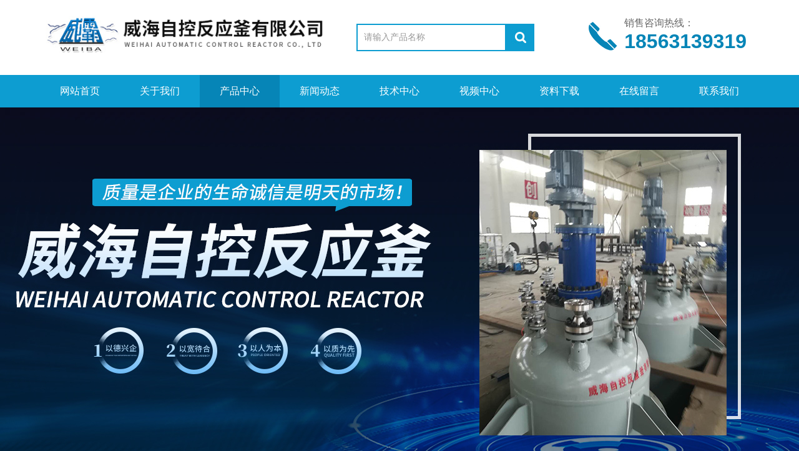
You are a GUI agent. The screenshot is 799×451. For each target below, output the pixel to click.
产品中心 (240, 91)
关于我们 (160, 91)
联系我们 (719, 91)
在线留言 (639, 91)
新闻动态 (320, 91)
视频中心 (479, 91)
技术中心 (399, 91)
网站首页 (80, 91)
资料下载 (559, 91)
